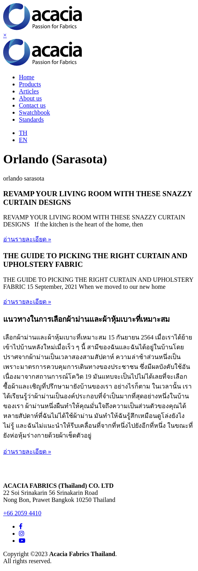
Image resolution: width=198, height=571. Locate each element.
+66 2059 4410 (22, 513)
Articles (29, 91)
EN (23, 140)
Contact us (32, 105)
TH (23, 133)
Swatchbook (34, 112)
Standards (31, 119)
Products (30, 84)
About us (30, 98)
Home (26, 77)
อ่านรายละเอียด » (27, 239)
